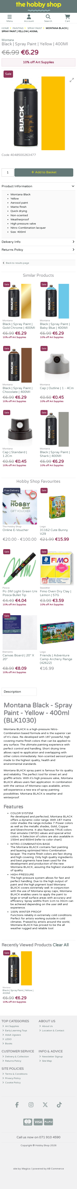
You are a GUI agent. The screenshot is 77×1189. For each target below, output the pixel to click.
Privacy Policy (11, 1078)
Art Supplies (10, 1026)
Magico (26, 1168)
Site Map (45, 1060)
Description (12, 692)
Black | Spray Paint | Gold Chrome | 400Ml (19, 326)
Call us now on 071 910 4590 (38, 1137)
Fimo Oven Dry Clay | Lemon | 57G (55, 593)
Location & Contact (51, 1030)
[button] (72, 80)
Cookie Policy (11, 1082)
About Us (46, 1026)
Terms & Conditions (15, 1074)
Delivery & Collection (15, 1056)
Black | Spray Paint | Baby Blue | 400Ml (55, 326)
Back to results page (17, 263)
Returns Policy (11, 1060)
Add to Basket (43, 172)
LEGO (7, 1039)
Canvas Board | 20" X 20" (18, 657)
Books (7, 1043)
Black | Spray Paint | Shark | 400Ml (55, 454)
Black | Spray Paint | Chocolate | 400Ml (18, 390)
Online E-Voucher (16, 530)
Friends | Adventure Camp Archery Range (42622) (56, 659)
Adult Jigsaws (11, 1034)
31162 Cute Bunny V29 (54, 532)
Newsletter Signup (51, 1056)
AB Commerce (55, 1168)
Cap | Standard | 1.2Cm (15, 454)
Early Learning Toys (14, 1030)
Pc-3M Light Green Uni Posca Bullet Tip (20, 593)
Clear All (61, 945)
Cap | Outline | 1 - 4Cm (57, 388)
